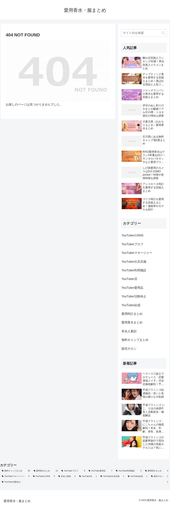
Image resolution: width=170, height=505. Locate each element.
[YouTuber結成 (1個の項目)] (137, 476)
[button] (163, 33)
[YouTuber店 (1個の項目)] (88, 476)
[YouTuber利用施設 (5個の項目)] (128, 470)
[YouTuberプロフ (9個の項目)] (73, 470)
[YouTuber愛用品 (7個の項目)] (100, 470)
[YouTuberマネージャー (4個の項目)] (15, 476)
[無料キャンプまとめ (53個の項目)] (16, 470)
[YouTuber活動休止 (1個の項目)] (85, 482)
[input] (143, 33)
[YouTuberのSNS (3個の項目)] (44, 476)
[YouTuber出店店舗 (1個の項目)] (112, 476)
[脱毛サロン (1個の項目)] (160, 476)
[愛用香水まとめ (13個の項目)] (45, 470)
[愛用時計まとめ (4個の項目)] (157, 470)
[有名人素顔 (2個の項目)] (67, 476)
